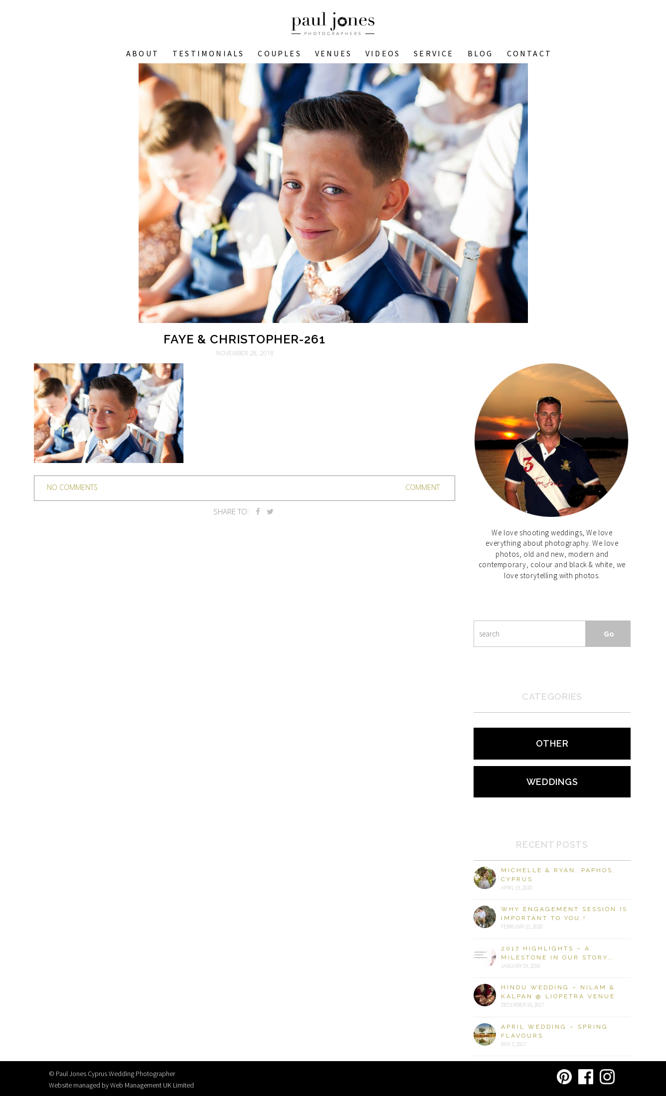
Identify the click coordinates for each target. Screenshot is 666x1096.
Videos (382, 53)
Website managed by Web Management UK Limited (121, 1085)
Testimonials (208, 53)
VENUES (333, 53)
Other (552, 743)
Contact (529, 53)
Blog (481, 53)
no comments (72, 487)
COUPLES (279, 53)
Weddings (552, 782)
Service (434, 53)
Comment (422, 487)
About (142, 53)
